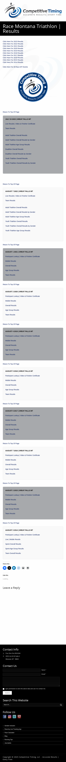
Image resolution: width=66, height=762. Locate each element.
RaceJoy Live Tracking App (13, 729)
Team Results (10, 128)
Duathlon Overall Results (14, 149)
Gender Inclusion (10, 726)
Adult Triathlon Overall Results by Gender (20, 140)
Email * (44, 674)
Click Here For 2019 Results (13, 51)
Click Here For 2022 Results (13, 44)
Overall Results (10, 266)
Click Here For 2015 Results (13, 60)
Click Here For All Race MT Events (15, 67)
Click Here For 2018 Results (13, 53)
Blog (6, 736)
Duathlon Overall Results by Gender (18, 154)
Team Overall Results (13, 553)
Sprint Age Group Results (14, 549)
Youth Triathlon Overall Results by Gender (20, 163)
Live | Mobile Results (12, 539)
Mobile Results (10, 261)
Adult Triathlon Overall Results (16, 135)
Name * (44, 670)
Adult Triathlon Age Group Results (17, 145)
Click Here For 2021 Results (13, 46)
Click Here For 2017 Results (13, 55)
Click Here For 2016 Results (13, 58)
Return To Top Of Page (11, 112)
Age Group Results (12, 270)
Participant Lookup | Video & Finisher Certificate (22, 256)
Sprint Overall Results (13, 544)
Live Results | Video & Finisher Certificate (20, 124)
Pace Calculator (9, 732)
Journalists (8, 743)
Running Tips (9, 739)
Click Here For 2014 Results (13, 62)
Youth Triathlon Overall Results (16, 158)
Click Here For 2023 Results (13, 41)
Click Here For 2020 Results (13, 48)
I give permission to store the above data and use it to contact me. (25, 689)
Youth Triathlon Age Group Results (17, 231)
